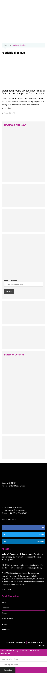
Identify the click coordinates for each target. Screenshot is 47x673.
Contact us (40, 645)
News (4, 602)
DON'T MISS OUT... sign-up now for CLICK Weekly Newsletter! (20, 652)
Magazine (6, 629)
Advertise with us (35, 642)
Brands (4, 613)
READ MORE (7, 590)
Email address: (23, 283)
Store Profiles (7, 618)
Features (5, 608)
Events (5, 624)
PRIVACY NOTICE (9, 519)
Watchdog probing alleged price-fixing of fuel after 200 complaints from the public (23, 92)
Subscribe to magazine (15, 642)
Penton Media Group (16, 486)
